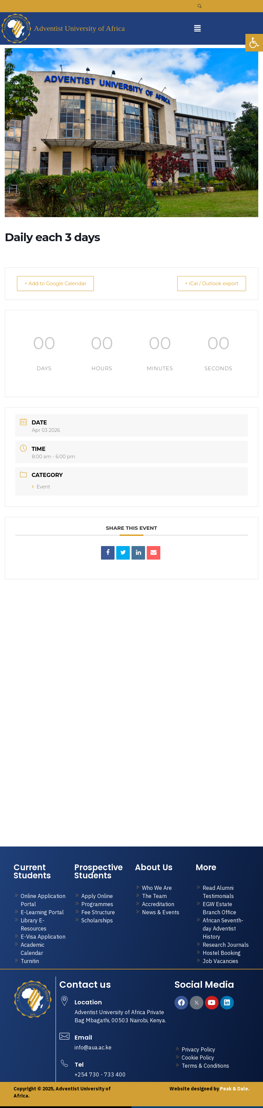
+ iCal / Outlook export (208, 283)
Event (41, 487)
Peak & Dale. (234, 1089)
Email (83, 1037)
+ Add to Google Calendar (59, 283)
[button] (197, 28)
